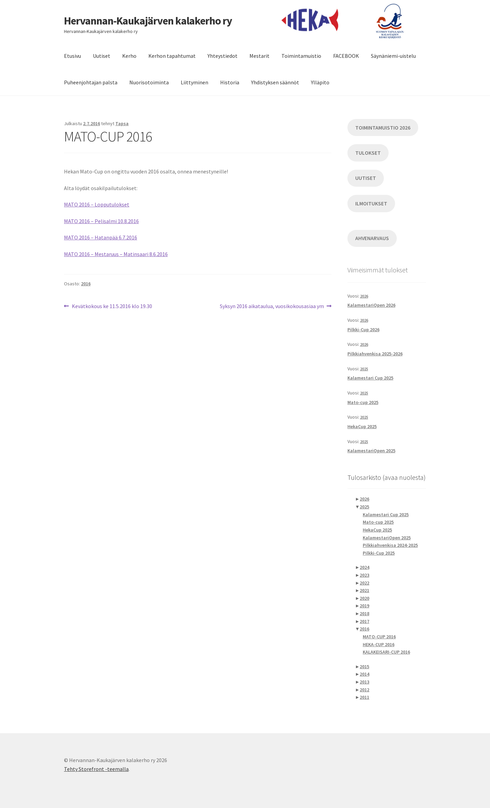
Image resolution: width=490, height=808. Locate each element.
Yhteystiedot (223, 55)
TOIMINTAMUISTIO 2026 (382, 127)
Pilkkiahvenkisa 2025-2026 (375, 354)
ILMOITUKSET (371, 203)
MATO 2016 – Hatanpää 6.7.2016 (100, 237)
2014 (364, 674)
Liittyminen (194, 82)
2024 (364, 567)
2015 (364, 666)
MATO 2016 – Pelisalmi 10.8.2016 (101, 221)
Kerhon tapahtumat (172, 55)
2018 (364, 613)
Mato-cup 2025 (362, 402)
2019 (364, 606)
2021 (364, 590)
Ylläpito (320, 82)
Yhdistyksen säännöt (275, 82)
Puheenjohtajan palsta (90, 82)
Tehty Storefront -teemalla (96, 768)
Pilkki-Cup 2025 (379, 553)
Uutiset (101, 55)
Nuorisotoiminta (149, 82)
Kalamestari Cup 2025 (370, 378)
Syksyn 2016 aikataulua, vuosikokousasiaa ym (272, 306)
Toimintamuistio (301, 55)
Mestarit (259, 55)
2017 (364, 621)
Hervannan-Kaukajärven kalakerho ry (148, 21)
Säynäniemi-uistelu (393, 55)
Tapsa (122, 123)
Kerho (129, 55)
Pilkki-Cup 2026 (363, 329)
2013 (364, 682)
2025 (364, 368)
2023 (364, 575)
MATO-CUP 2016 (379, 637)
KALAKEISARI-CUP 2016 (386, 652)
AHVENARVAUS (372, 238)
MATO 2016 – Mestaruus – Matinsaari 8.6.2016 (116, 254)
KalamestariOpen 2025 (371, 451)
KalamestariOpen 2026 (371, 305)
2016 (86, 284)
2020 (364, 598)
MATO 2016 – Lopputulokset (96, 204)
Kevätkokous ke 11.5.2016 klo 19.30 (111, 306)
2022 (364, 583)
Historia (229, 82)
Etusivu (72, 55)
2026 (364, 296)
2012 (364, 690)
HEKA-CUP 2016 (378, 644)
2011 (364, 697)
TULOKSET (368, 153)
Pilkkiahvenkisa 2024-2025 (390, 545)
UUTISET (365, 178)
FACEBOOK (346, 55)
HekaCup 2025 (362, 426)
